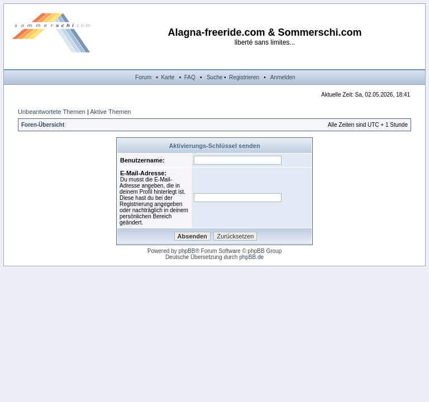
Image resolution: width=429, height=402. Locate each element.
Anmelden (282, 77)
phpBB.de (251, 257)
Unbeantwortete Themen (51, 111)
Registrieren (244, 77)
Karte (167, 77)
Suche (214, 77)
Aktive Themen (110, 111)
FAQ (190, 77)
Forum (143, 77)
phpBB (186, 251)
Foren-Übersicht (42, 125)
